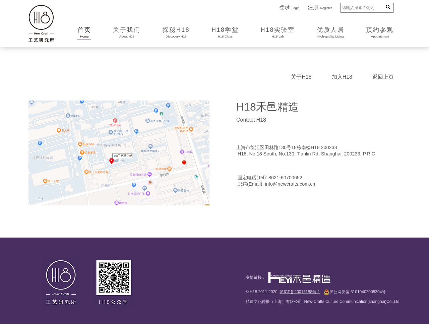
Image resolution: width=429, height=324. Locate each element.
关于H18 (301, 77)
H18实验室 (278, 32)
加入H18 (342, 77)
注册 (320, 7)
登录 (289, 7)
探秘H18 (176, 32)
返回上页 (383, 77)
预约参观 (380, 32)
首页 (84, 32)
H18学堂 (225, 32)
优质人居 (331, 32)
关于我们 (127, 32)
